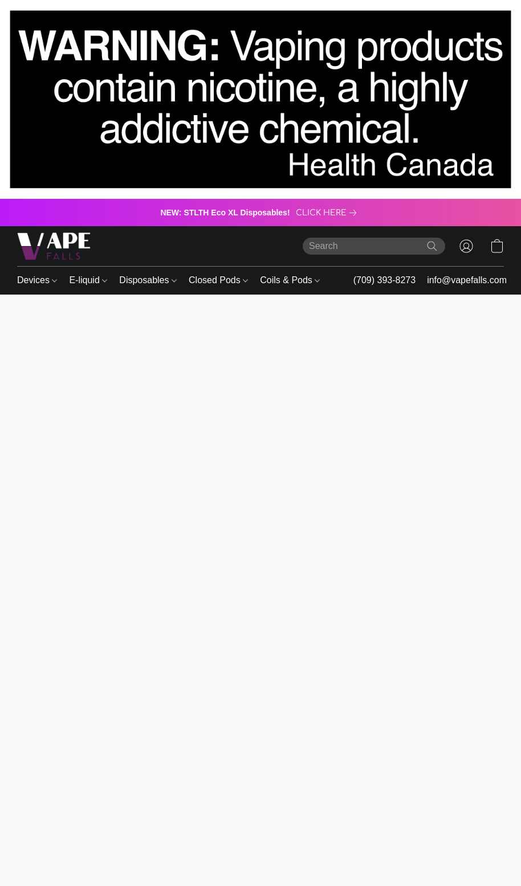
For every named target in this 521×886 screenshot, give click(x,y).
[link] (328, 213)
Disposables (148, 280)
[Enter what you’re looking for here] (374, 246)
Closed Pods (218, 280)
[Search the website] (432, 246)
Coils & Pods (290, 280)
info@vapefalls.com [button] (467, 280)
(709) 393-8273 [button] (384, 280)
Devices (37, 280)
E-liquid (88, 280)
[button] (54, 246)
